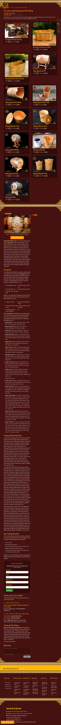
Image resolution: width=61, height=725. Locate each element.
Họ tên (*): (8, 569)
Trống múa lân (7, 684)
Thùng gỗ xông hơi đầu (39, 150)
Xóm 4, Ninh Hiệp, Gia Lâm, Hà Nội (19, 711)
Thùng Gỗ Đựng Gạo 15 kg (12, 126)
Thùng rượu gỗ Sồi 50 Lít (11, 173)
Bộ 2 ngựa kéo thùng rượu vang (13, 39)
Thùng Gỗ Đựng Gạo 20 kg (40, 126)
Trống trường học (8, 688)
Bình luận (11, 13)
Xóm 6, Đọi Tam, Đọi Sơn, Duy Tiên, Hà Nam (22, 713)
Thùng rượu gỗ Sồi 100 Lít (11, 150)
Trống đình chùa (8, 686)
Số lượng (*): (9, 584)
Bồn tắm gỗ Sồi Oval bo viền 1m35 (41, 47)
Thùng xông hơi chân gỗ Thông (13, 102)
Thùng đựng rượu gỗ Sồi (39, 71)
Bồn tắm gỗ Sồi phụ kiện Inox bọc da (14, 78)
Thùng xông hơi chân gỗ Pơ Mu (41, 102)
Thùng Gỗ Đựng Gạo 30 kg (40, 173)
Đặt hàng (9, 590)
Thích (5, 13)
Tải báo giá (17, 237)
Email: (7, 574)
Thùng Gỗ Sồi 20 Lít (10, 197)
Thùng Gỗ (9, 242)
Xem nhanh (25, 37)
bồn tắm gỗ (35, 678)
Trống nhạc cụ (7, 682)
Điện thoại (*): (9, 579)
